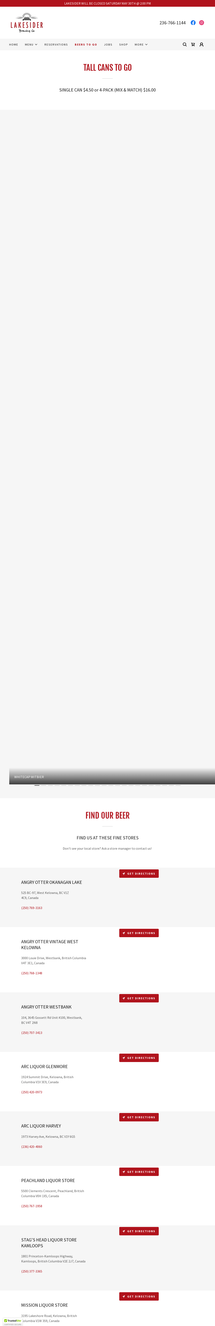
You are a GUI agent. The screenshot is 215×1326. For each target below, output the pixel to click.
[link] (26, 22)
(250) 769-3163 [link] (31, 908)
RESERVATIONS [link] (56, 44)
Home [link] (13, 44)
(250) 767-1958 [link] (31, 1206)
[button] (31, 44)
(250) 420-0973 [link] (31, 1092)
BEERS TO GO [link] (86, 44)
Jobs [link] (108, 44)
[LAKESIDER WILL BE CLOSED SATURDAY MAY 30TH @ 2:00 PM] (107, 3)
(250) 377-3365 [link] (31, 1271)
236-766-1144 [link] (173, 23)
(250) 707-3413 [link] (31, 1033)
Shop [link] (123, 44)
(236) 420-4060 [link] (31, 1146)
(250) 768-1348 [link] (31, 973)
